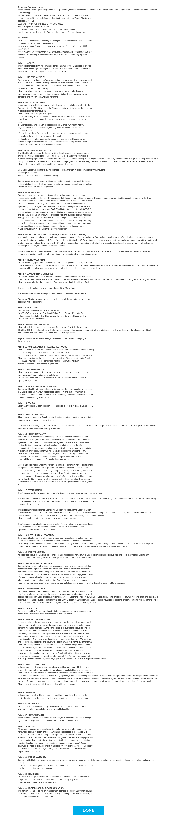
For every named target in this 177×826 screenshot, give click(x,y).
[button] (88, 810)
